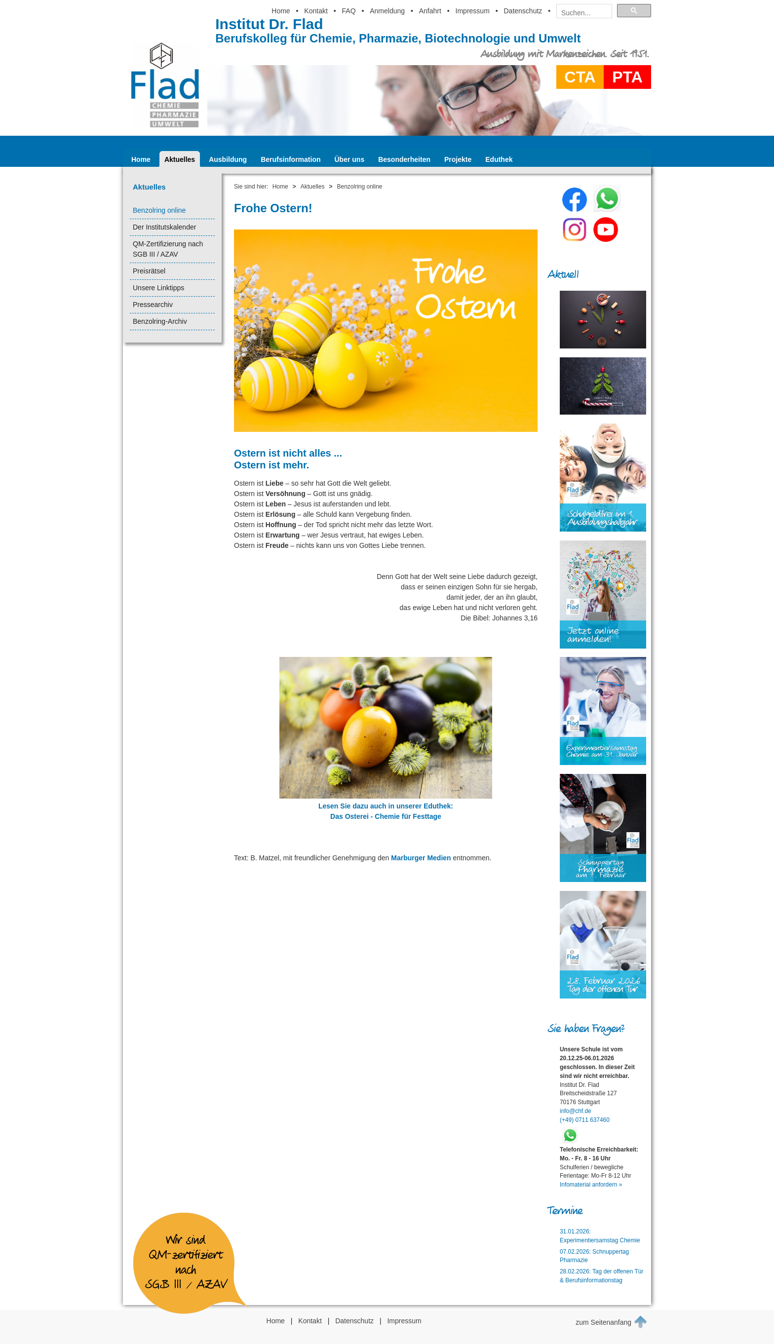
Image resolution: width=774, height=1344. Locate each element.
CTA (579, 77)
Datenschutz (522, 11)
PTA (627, 77)
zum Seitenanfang (611, 1322)
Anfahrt (430, 11)
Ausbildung (228, 159)
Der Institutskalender (164, 227)
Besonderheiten (404, 159)
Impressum (473, 11)
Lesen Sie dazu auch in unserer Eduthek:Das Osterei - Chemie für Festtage (385, 806)
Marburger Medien (421, 858)
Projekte (457, 159)
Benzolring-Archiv (160, 321)
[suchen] (581, 12)
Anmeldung (387, 11)
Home (280, 11)
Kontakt (315, 11)
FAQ (349, 11)
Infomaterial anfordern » (591, 1184)
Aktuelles (179, 159)
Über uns (350, 159)
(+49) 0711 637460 (585, 1119)
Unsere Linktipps (158, 288)
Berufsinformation (290, 159)
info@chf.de (575, 1111)
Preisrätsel (149, 271)
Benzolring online (159, 210)
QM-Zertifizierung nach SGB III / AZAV (168, 249)
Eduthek (498, 159)
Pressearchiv (153, 304)
